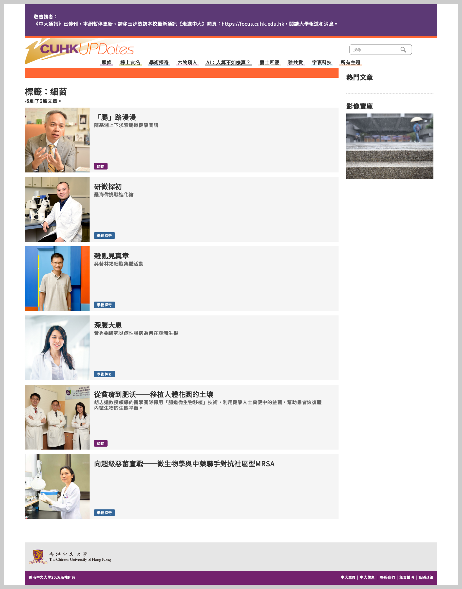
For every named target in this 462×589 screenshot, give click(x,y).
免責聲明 (406, 577)
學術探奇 (159, 62)
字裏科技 (322, 62)
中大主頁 (348, 577)
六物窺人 (187, 62)
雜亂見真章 (111, 255)
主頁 (90, 47)
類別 (421, 49)
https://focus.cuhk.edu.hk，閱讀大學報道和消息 (278, 23)
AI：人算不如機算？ (228, 62)
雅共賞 (295, 62)
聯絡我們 (387, 577)
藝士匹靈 (269, 62)
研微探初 (108, 186)
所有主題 (350, 62)
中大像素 (367, 577)
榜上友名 (130, 62)
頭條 (107, 62)
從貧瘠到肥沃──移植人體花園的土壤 (153, 394)
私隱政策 (425, 577)
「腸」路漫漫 (115, 117)
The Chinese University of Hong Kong (70, 556)
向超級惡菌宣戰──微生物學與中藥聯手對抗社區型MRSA (184, 463)
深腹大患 (108, 325)
